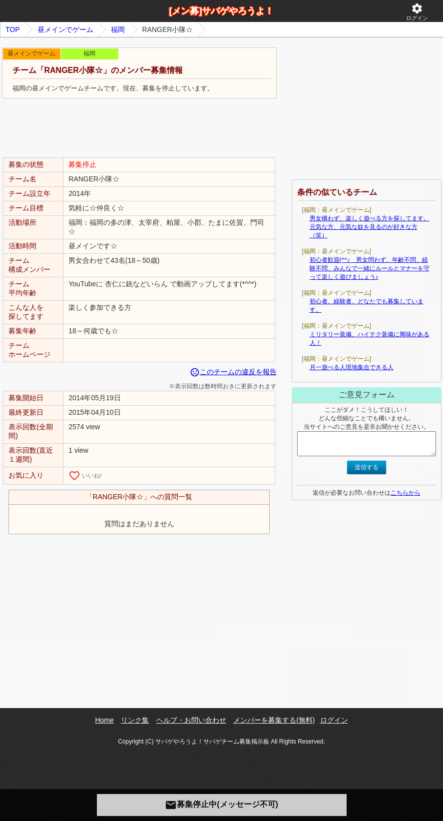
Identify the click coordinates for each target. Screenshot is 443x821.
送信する (367, 467)
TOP (12, 29)
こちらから (406, 492)
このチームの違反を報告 (233, 372)
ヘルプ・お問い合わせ (191, 720)
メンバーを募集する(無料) (274, 720)
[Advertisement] (139, 128)
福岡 (118, 29)
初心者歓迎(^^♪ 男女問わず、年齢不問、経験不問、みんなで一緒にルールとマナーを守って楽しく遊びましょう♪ (370, 268)
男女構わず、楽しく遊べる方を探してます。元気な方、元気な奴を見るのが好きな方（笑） (370, 227)
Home (104, 720)
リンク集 (135, 720)
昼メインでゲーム (65, 29)
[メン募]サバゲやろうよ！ (221, 11)
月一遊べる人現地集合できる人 (352, 367)
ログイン (417, 11)
